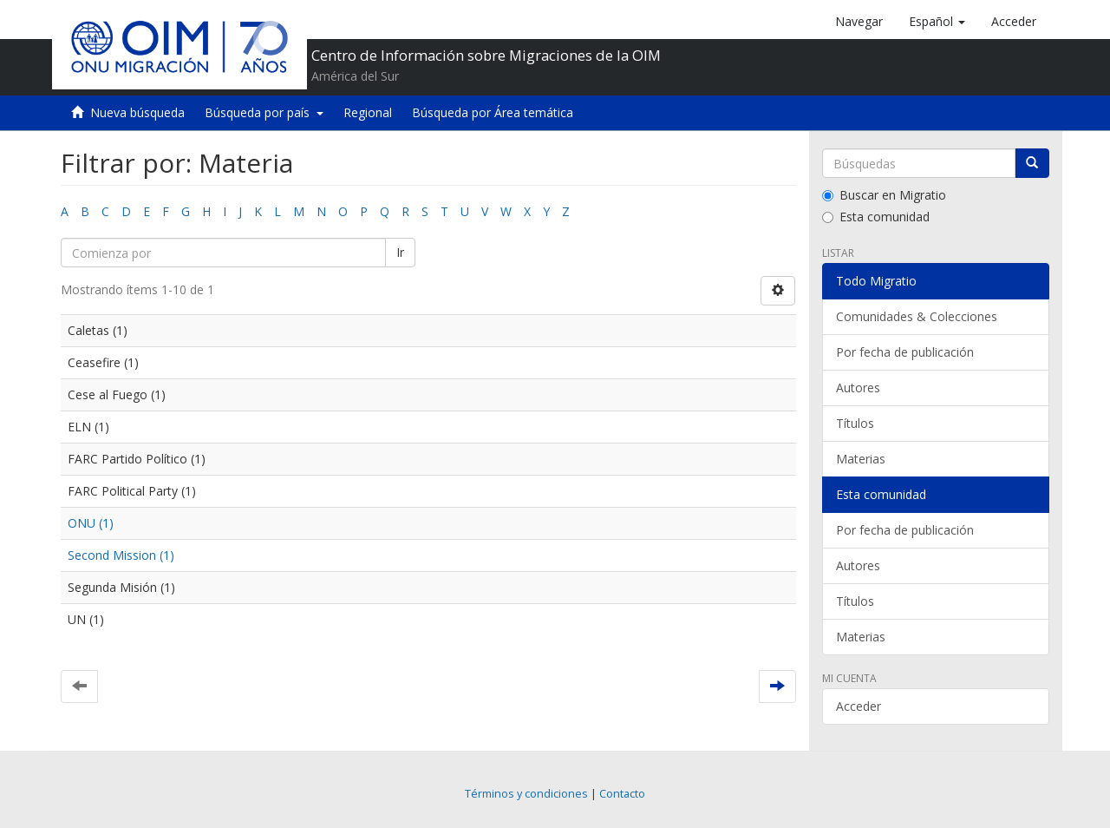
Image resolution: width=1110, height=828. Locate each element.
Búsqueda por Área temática (492, 112)
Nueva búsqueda (137, 112)
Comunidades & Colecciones (916, 316)
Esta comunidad (876, 216)
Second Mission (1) (121, 555)
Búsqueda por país (264, 112)
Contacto (622, 793)
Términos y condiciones (526, 793)
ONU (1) (91, 523)
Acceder (858, 706)
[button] (937, 21)
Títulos (855, 423)
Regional (367, 112)
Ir (400, 252)
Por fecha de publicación (905, 352)
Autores (858, 387)
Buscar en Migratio (884, 195)
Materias (860, 458)
